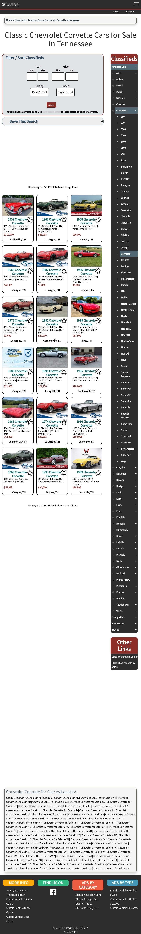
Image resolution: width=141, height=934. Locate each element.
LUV (123, 291)
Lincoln (120, 548)
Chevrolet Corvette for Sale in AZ (98, 797)
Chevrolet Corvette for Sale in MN (99, 822)
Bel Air (124, 172)
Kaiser (119, 536)
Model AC (126, 328)
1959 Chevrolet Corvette (18, 221)
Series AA (126, 382)
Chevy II (125, 229)
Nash (119, 561)
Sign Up (130, 11)
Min (31, 70)
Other (124, 366)
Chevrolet (50, 20)
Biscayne (125, 185)
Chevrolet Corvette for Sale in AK (61, 797)
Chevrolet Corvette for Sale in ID (60, 810)
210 (122, 122)
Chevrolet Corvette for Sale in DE (36, 806)
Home (9, 20)
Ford (118, 511)
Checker (120, 104)
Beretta (125, 179)
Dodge (119, 486)
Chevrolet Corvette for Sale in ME (68, 818)
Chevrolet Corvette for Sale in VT (50, 851)
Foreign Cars (118, 617)
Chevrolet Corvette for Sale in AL (23, 797)
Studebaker (122, 604)
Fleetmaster (127, 278)
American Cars (35, 20)
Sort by (39, 86)
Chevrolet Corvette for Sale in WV (37, 856)
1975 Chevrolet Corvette (18, 322)
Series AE (126, 395)
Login (116, 11)
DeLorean (121, 473)
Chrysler (120, 467)
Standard (126, 436)
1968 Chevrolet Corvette (52, 221)
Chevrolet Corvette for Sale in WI (74, 856)
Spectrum (126, 424)
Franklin (120, 517)
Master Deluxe (128, 303)
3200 (123, 135)
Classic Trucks (84, 903)
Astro (123, 160)
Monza (124, 347)
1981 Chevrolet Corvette (52, 322)
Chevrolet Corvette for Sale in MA (24, 822)
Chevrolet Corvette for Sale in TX (98, 847)
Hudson (120, 523)
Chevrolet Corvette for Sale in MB (99, 860)
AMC (118, 73)
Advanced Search (51, 112)
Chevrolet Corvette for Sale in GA (110, 806)
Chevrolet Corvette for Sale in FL (73, 806)
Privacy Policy (70, 932)
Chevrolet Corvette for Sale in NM (24, 835)
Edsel (119, 498)
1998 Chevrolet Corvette (86, 322)
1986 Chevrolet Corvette (86, 271)
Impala (124, 285)
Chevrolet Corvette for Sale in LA (30, 818)
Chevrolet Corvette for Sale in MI (61, 822)
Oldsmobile (122, 567)
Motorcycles (118, 623)
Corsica (124, 241)
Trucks (115, 629)
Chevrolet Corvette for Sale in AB (24, 860)
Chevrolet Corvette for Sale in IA (49, 814)
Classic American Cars (88, 894)
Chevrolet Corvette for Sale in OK (88, 839)
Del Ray (125, 266)
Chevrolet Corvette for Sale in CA (50, 801)
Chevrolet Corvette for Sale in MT (89, 826)
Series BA (126, 401)
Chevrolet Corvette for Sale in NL (50, 864)
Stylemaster (127, 448)
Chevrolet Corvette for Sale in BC (61, 860)
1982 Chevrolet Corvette (52, 271)
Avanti (119, 85)
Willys (119, 611)
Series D (125, 407)
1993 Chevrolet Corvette (52, 474)
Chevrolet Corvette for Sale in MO (51, 826)
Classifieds (20, 20)
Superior (125, 455)
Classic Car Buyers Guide (124, 656)
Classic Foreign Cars (87, 899)
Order (65, 86)
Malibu (124, 297)
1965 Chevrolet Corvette (86, 372)
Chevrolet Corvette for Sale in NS (88, 864)
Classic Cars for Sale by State (123, 664)
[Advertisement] (53, 153)
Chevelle (125, 216)
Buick (119, 91)
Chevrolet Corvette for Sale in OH (51, 839)
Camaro (125, 191)
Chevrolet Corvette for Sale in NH (74, 831)
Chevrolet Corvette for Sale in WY (111, 856)
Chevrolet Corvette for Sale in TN (61, 847)
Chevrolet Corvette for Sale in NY (62, 835)
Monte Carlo (127, 341)
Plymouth (121, 586)
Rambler (120, 598)
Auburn (120, 79)
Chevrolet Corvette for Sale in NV (36, 831)
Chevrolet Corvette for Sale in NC (99, 835)
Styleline (126, 442)
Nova (123, 359)
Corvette (61, 20)
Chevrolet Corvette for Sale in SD (24, 847)
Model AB (126, 322)
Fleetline (126, 272)
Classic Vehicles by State (124, 908)
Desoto (120, 480)
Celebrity (126, 210)
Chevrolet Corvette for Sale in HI (23, 810)
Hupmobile (122, 530)
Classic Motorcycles (87, 908)
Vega (123, 461)
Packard (120, 573)
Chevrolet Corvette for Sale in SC (110, 843)
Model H (125, 335)
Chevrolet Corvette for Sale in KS (86, 814)
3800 (123, 147)
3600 (123, 141)
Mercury (120, 554)
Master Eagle (127, 310)
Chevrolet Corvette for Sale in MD (106, 818)
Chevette (126, 222)
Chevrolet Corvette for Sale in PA (36, 843)
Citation (125, 235)
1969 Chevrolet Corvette (18, 474)
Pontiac (120, 592)
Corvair (124, 247)
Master (124, 316)
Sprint (124, 430)
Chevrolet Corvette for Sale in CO (87, 801)
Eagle (119, 492)
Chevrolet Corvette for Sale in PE (36, 868)
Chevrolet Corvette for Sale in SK (111, 868)
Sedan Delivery (125, 374)
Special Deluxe (125, 415)
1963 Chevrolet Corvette (18, 423)
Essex (119, 505)
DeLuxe (125, 260)
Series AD (126, 388)
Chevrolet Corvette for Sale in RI (73, 843)
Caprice (125, 197)
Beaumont (126, 166)
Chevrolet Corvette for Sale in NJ (111, 831)
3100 (123, 129)
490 (122, 154)
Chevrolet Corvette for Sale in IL (96, 810)
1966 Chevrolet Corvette (86, 423)
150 (122, 116)
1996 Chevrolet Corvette (52, 372)
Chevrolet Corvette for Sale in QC (74, 868)
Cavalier (125, 204)
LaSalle (120, 542)
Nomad (125, 353)
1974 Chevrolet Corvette (52, 423)
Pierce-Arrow (123, 579)
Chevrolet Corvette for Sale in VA (87, 851)
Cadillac (120, 98)
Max (43, 70)
